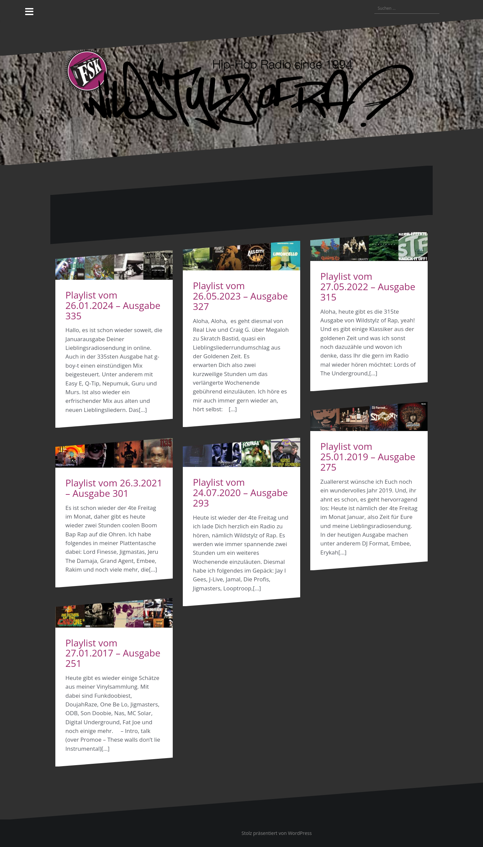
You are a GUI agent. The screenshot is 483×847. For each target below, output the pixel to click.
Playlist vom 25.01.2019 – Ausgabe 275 (367, 456)
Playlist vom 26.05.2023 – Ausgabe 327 (240, 296)
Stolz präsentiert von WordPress (276, 833)
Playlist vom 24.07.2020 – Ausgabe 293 (240, 492)
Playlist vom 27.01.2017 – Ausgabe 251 (112, 653)
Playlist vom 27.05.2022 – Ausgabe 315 (367, 286)
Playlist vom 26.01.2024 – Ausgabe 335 (112, 305)
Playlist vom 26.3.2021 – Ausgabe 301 (113, 487)
